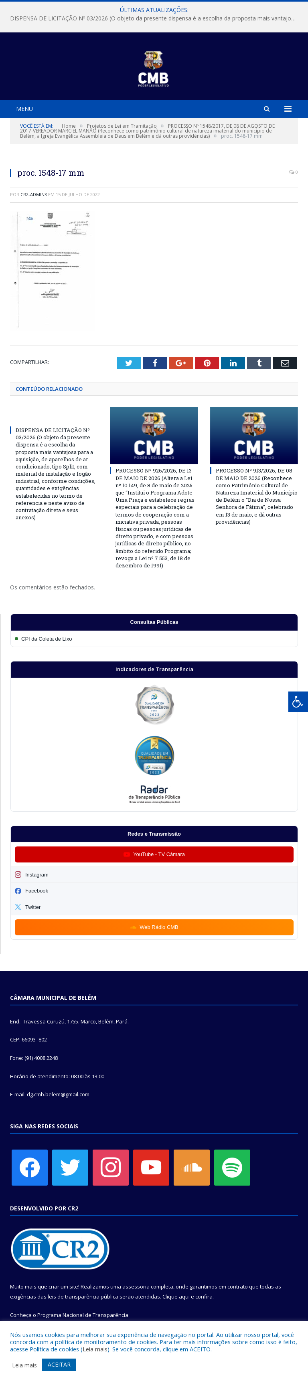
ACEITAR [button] (59, 1364)
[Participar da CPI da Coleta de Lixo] (154, 639)
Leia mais (95, 1349)
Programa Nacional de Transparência (82, 1315)
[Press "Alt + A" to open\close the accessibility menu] (298, 702)
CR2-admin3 (33, 194)
